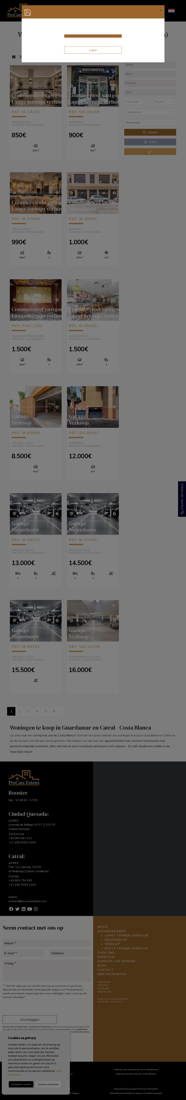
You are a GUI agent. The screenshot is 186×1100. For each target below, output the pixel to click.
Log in (93, 50)
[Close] (160, 10)
